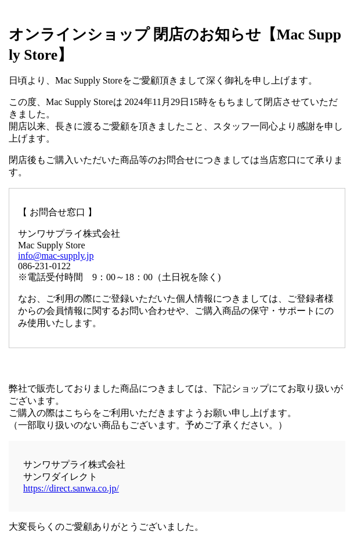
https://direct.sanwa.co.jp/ (71, 488)
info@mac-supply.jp (56, 256)
